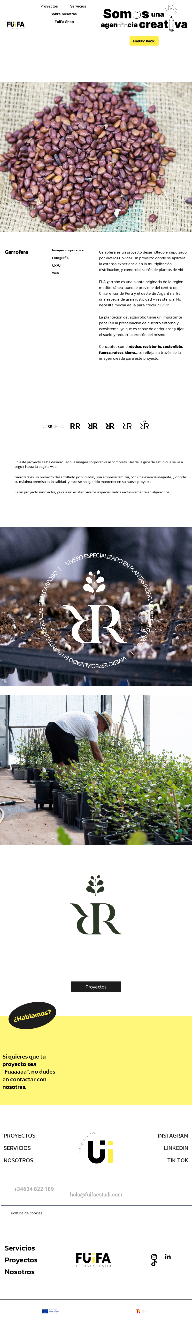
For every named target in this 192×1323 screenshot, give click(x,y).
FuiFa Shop (64, 22)
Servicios (78, 6)
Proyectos (49, 6)
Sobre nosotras (64, 14)
